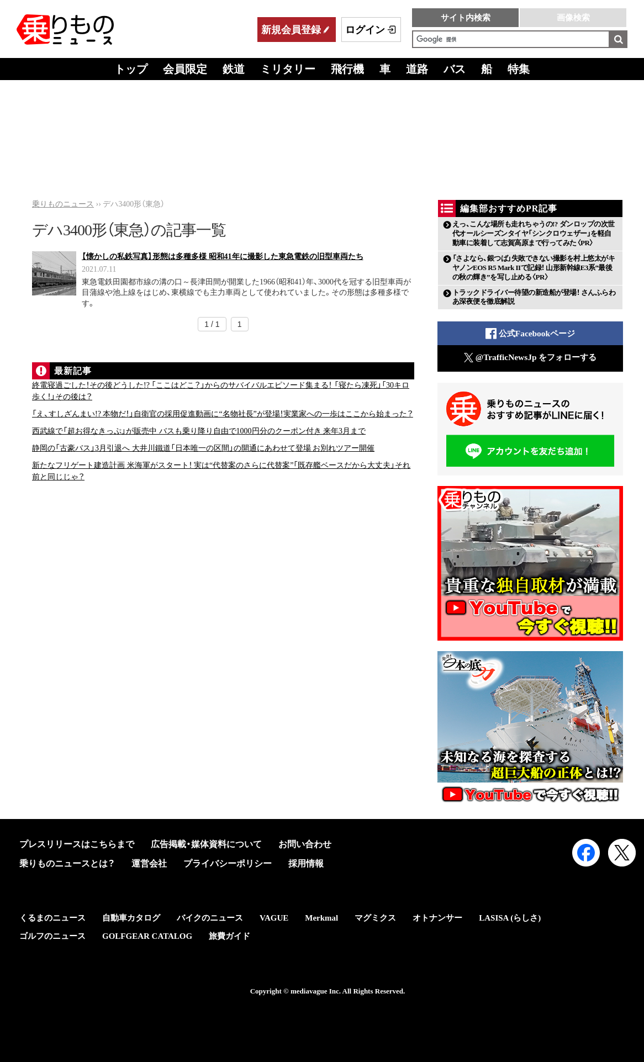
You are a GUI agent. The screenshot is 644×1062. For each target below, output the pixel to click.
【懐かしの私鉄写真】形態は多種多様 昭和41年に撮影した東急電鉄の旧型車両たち (222, 256)
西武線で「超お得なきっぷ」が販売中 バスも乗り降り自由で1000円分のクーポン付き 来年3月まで (199, 431)
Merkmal (321, 917)
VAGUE (274, 917)
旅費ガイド (229, 936)
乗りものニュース (63, 204)
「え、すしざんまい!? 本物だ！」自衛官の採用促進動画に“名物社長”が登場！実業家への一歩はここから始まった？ (222, 414)
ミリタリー (287, 69)
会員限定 (185, 69)
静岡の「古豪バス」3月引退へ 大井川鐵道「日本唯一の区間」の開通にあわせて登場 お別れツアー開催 (203, 448)
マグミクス (375, 917)
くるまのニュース (52, 917)
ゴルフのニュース (52, 936)
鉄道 (234, 69)
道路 (417, 69)
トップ (130, 69)
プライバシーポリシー (227, 863)
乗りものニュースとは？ (67, 863)
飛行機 (347, 69)
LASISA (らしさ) (510, 917)
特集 (519, 69)
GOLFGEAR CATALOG (147, 936)
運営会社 (149, 863)
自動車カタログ (131, 917)
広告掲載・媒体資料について (206, 844)
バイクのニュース (210, 917)
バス (455, 69)
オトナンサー (437, 917)
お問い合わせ (304, 844)
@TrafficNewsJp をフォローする (530, 358)
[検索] (511, 39)
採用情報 (306, 863)
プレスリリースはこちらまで (76, 844)
